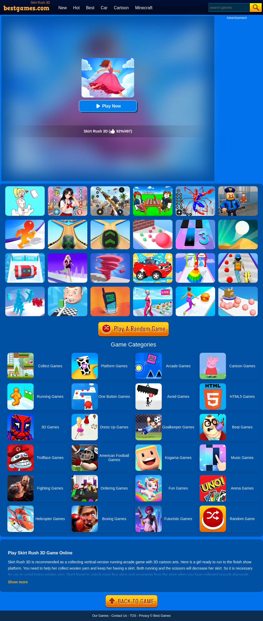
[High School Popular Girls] (67, 188)
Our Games (100, 616)
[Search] (229, 7)
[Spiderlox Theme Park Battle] (195, 188)
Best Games (162, 616)
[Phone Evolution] (110, 288)
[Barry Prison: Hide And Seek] (238, 188)
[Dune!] (238, 221)
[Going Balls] (110, 221)
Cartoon (121, 8)
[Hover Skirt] (195, 255)
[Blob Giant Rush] (25, 221)
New (62, 8)
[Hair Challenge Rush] (67, 255)
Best (90, 8)
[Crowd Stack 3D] (25, 288)
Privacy (144, 616)
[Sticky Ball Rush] (238, 288)
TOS (133, 616)
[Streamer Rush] (153, 288)
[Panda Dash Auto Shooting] (110, 188)
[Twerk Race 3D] (195, 288)
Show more (18, 582)
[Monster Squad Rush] (238, 255)
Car (104, 8)
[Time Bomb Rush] (25, 255)
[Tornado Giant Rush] (110, 255)
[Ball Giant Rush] (153, 221)
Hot (76, 8)
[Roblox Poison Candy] (153, 188)
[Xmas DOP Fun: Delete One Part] (25, 188)
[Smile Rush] (67, 288)
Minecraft (144, 8)
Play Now (108, 106)
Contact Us (119, 616)
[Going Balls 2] (67, 221)
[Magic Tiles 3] (195, 221)
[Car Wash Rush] (153, 255)
